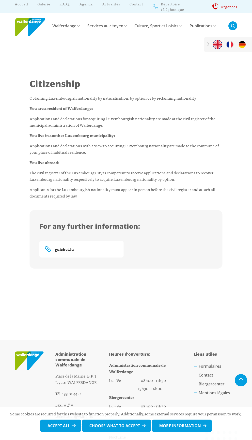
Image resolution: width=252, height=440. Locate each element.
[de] (242, 44)
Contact (206, 375)
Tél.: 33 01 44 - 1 (68, 393)
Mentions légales (214, 392)
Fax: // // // (64, 405)
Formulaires (210, 366)
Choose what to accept (114, 425)
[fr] (230, 44)
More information (180, 425)
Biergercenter (211, 384)
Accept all (58, 425)
